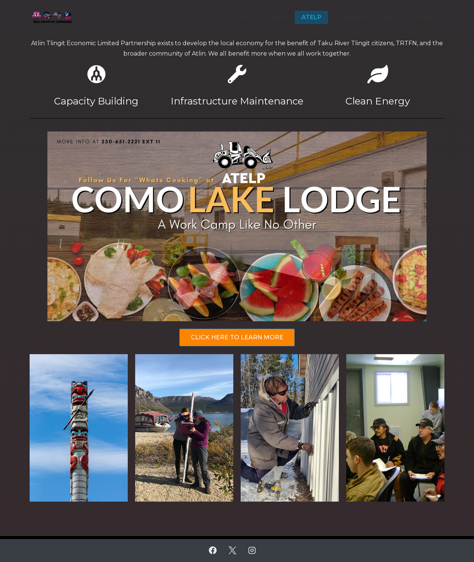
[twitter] (233, 550)
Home (245, 17)
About (277, 17)
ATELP (311, 17)
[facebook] (213, 550)
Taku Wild (351, 17)
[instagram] (252, 550)
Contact (423, 17)
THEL (388, 17)
